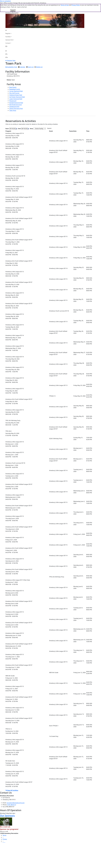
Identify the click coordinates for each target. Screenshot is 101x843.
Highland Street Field (15, 87)
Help (4, 835)
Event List (31, 59)
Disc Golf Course (14, 85)
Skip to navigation (5, 1)
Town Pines (12, 102)
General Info (9, 32)
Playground (12, 93)
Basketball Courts (14, 81)
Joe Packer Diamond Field (17, 89)
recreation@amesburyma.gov (16, 795)
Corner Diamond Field (16, 83)
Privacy (5, 831)
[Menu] (6, 49)
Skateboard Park (14, 98)
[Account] (9, 38)
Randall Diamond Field (16, 95)
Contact (7, 35)
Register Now (11, 52)
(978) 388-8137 (11, 797)
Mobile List (39, 59)
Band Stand (12, 79)
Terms (4, 827)
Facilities (8, 28)
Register (7, 25)
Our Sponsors (7, 807)
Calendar (22, 59)
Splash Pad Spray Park (16, 100)
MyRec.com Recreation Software (17, 842)
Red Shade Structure (15, 96)
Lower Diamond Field (15, 91)
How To (5, 839)
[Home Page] (9, 22)
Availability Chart (11, 59)
